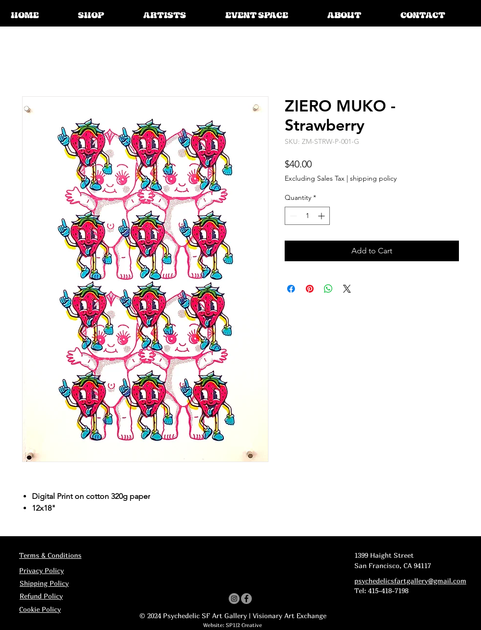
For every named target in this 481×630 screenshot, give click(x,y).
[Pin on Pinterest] (310, 289)
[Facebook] (246, 598)
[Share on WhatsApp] (328, 289)
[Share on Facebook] (291, 289)
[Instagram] (234, 598)
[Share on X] (347, 289)
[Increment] (322, 215)
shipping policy (373, 178)
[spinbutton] (307, 215)
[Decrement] (292, 215)
